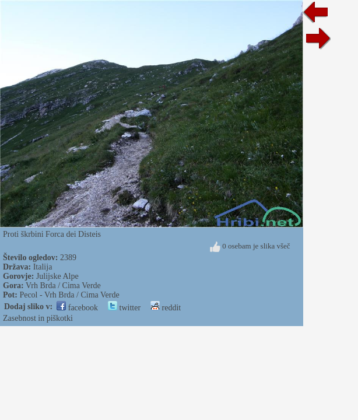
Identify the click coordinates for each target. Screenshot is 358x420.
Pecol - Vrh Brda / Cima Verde (69, 294)
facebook (77, 307)
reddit (165, 307)
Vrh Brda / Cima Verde (63, 285)
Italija (42, 266)
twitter (124, 307)
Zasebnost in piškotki (38, 318)
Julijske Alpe (57, 276)
